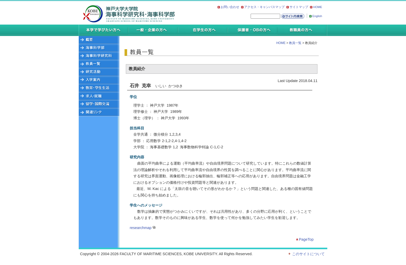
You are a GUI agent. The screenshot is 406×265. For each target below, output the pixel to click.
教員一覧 (294, 43)
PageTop (306, 239)
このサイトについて (308, 254)
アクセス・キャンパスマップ (264, 7)
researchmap (140, 228)
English (317, 16)
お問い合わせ (230, 7)
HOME (317, 7)
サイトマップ (298, 7)
